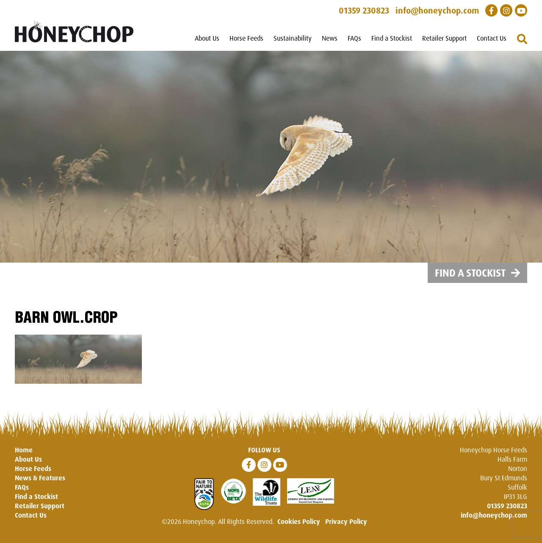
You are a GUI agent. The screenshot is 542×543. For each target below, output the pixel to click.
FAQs (354, 38)
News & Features (40, 478)
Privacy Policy (346, 521)
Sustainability (293, 38)
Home (24, 450)
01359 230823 (507, 505)
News (329, 38)
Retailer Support (444, 38)
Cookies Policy (298, 521)
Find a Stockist (391, 38)
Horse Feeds (246, 38)
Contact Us (491, 38)
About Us (207, 38)
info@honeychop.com (494, 515)
